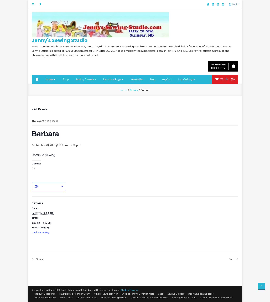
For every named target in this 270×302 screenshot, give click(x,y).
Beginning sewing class (201, 293)
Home (49, 79)
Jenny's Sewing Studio (59, 40)
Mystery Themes (129, 290)
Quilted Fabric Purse (87, 297)
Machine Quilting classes (114, 297)
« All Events (39, 109)
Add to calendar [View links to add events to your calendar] (49, 186)
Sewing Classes (85, 79)
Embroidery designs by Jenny (74, 293)
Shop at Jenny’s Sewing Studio (138, 293)
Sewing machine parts (184, 297)
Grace (39, 259)
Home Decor (66, 297)
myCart (167, 79)
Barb (232, 259)
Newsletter (137, 79)
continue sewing (40, 232)
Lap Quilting (185, 79)
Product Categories (45, 293)
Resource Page (112, 79)
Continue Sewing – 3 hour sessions (150, 297)
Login (235, 4)
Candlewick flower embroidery (216, 297)
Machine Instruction (45, 297)
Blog (152, 79)
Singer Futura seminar (106, 293)
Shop (66, 79)
